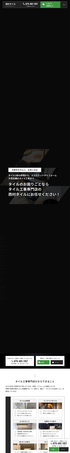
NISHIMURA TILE (10, 6)
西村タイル (10, 3)
